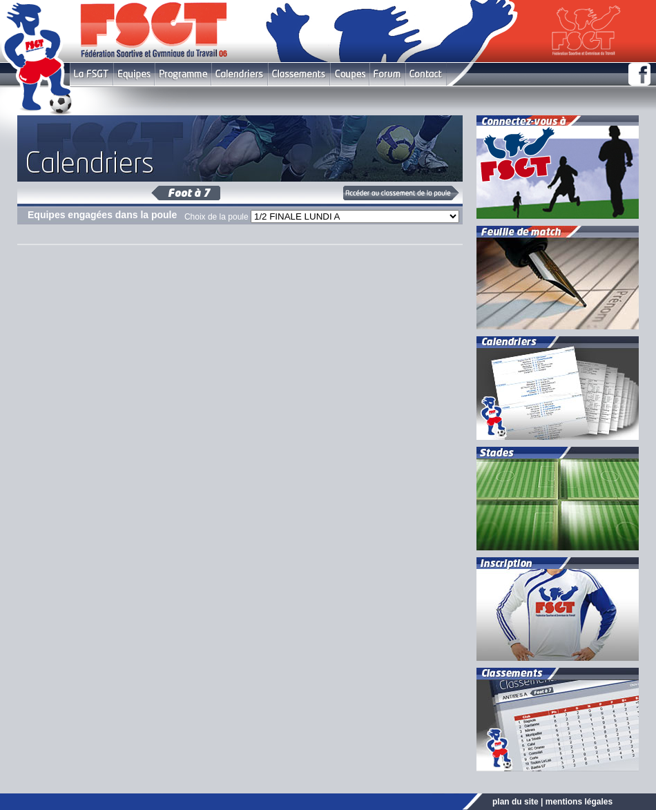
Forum (387, 74)
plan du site (515, 802)
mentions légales (579, 802)
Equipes (134, 74)
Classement (299, 74)
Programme (183, 74)
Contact (426, 74)
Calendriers (239, 74)
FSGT (91, 74)
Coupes (349, 74)
